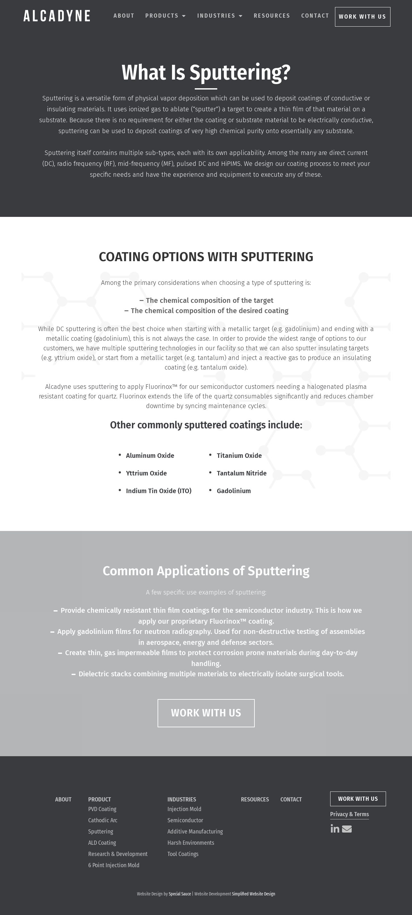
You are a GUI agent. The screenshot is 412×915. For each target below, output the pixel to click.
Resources (272, 15)
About (124, 15)
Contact (315, 15)
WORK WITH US (362, 16)
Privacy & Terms (349, 814)
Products (165, 16)
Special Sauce (180, 894)
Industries (220, 16)
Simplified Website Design (253, 894)
